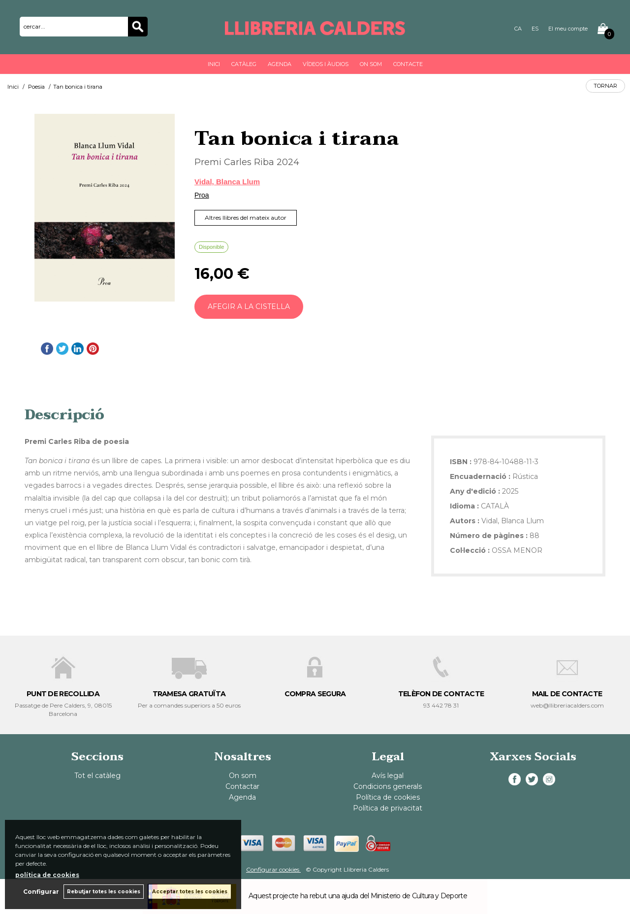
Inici (214, 64)
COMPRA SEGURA (315, 693)
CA (518, 28)
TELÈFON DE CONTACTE (441, 693)
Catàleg (243, 64)
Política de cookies (388, 797)
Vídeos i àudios (325, 64)
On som (371, 64)
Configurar (41, 891)
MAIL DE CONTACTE (567, 693)
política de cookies (47, 875)
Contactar (242, 786)
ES (535, 28)
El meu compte (568, 28)
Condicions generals (387, 786)
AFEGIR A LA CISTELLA (249, 306)
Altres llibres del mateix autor (245, 217)
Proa (201, 195)
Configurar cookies (273, 869)
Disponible (211, 247)
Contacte (408, 64)
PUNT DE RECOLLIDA (63, 693)
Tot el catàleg (97, 775)
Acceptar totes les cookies (189, 891)
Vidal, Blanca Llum (227, 181)
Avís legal (388, 775)
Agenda (279, 64)
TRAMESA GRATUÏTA (189, 693)
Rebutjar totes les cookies (103, 891)
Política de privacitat (387, 808)
